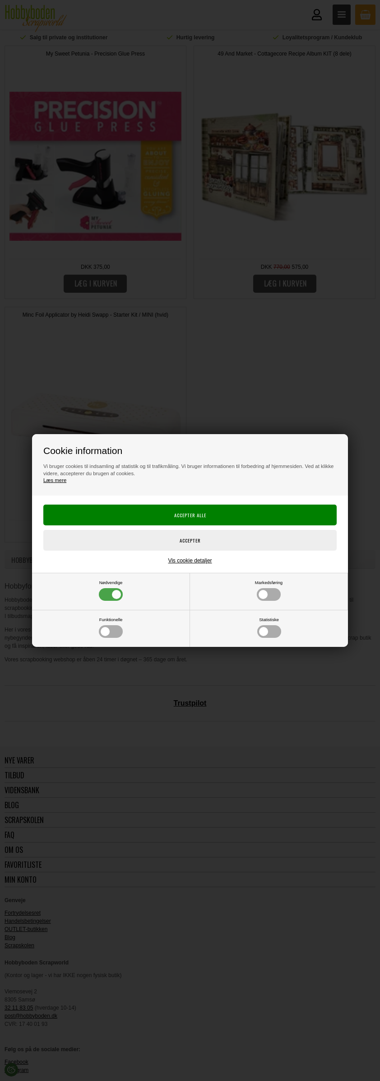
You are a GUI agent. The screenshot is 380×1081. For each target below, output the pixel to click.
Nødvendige (111, 590)
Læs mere (54, 480)
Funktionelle (111, 627)
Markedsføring (269, 590)
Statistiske (269, 627)
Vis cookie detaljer (190, 560)
